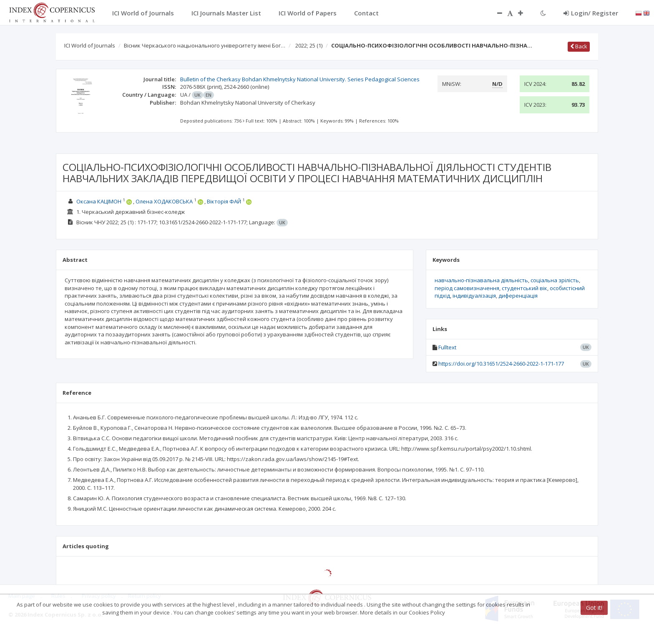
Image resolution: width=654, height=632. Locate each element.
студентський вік (524, 288)
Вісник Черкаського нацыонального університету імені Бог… (204, 45)
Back (578, 46)
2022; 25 (308, 45)
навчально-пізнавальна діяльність (481, 280)
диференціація (518, 295)
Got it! (594, 608)
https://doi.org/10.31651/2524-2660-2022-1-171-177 (501, 363)
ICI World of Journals (89, 45)
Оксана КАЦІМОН (98, 201)
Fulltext (447, 347)
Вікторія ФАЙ (224, 201)
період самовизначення (467, 288)
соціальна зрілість (555, 280)
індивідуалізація (474, 295)
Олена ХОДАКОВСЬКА (164, 201)
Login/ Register (590, 13)
